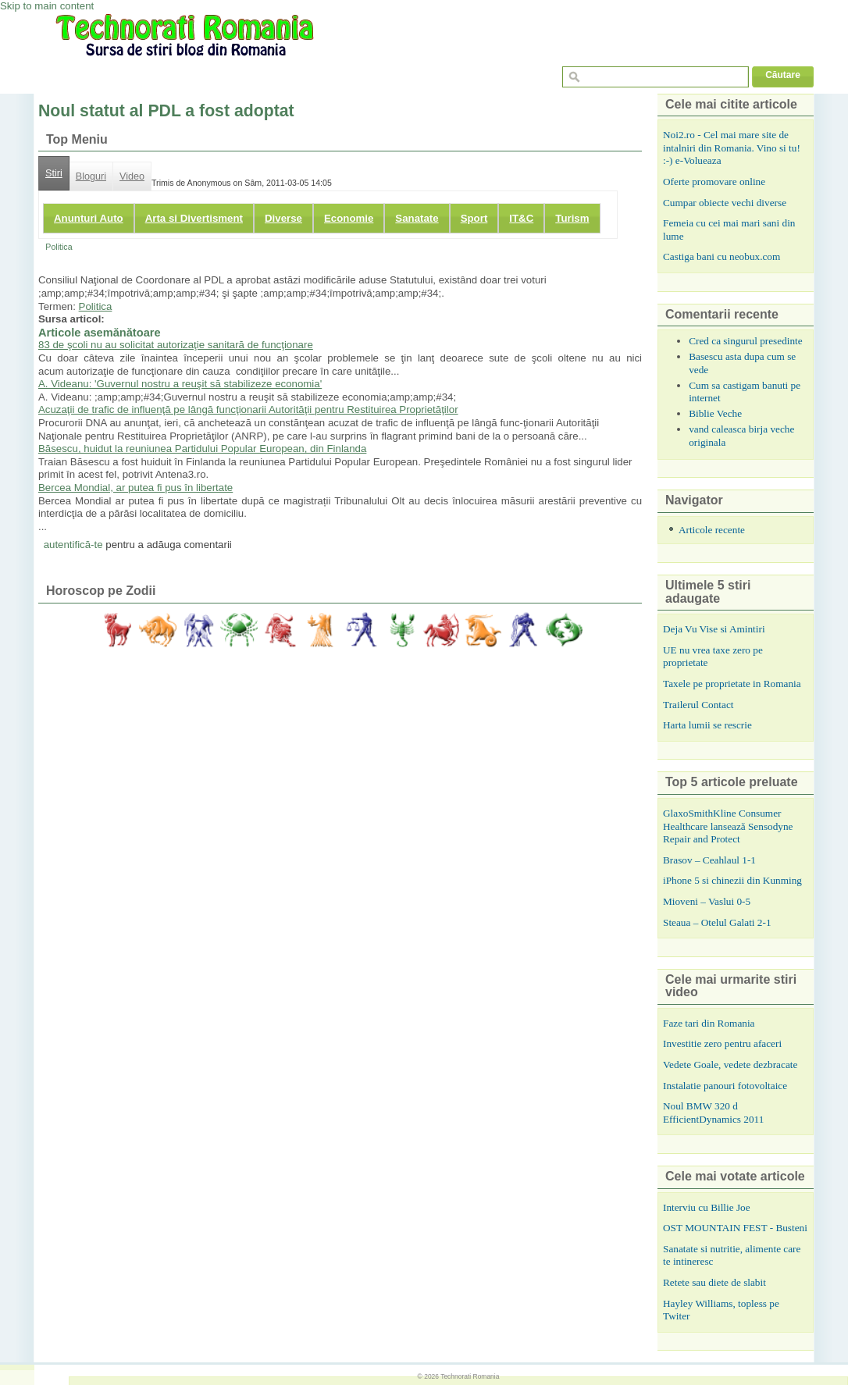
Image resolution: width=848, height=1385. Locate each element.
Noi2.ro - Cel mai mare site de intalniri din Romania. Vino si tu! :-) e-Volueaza (731, 147)
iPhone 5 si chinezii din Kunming (732, 880)
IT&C (521, 218)
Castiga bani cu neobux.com (721, 256)
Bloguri (91, 176)
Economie (348, 218)
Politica (58, 246)
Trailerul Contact (698, 704)
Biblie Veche (715, 413)
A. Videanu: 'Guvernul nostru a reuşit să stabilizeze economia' (180, 384)
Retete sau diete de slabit (714, 1282)
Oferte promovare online (714, 181)
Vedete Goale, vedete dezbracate (730, 1064)
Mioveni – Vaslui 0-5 (706, 901)
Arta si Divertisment (194, 218)
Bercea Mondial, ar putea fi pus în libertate (135, 487)
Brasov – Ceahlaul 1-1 (709, 860)
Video (131, 176)
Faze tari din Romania (709, 1023)
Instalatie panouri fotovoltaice (725, 1085)
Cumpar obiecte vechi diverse (724, 202)
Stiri (53, 173)
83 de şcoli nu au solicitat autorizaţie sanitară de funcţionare (175, 345)
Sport (474, 218)
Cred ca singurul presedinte (746, 341)
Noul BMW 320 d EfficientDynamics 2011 (713, 1112)
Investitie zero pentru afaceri (722, 1043)
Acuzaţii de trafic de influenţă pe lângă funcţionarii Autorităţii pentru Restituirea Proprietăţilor (248, 409)
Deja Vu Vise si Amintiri (714, 629)
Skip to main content (47, 6)
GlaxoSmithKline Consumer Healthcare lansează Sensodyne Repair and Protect (728, 826)
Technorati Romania (469, 1376)
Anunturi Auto (88, 218)
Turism (572, 218)
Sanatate (416, 218)
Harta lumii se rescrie (707, 725)
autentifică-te (73, 544)
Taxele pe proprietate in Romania (732, 683)
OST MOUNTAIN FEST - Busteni (735, 1228)
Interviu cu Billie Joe (706, 1207)
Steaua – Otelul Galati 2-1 (717, 922)
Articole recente (712, 530)
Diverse (283, 218)
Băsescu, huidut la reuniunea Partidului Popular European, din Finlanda (202, 448)
